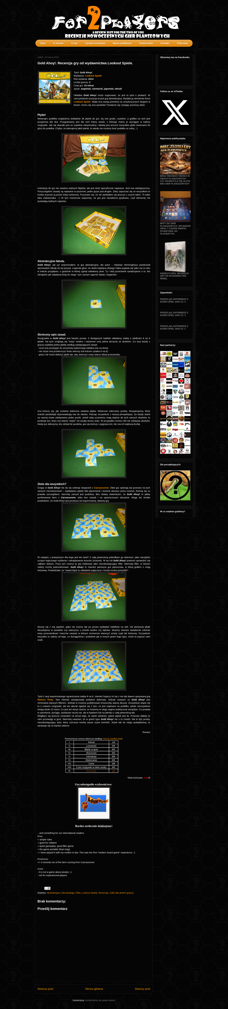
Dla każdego (67, 892)
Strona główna (94, 988)
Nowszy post (45, 988)
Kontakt (165, 43)
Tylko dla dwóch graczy (122, 892)
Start (42, 43)
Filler (78, 892)
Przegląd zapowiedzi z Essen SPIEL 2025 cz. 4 (174, 300)
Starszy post (142, 988)
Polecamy (182, 43)
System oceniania (95, 43)
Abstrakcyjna (53, 892)
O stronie (58, 43)
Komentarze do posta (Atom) (100, 1000)
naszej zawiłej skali (112, 738)
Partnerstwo (146, 43)
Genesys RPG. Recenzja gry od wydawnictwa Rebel (174, 276)
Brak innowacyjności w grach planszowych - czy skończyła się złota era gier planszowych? (175, 180)
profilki (190, 49)
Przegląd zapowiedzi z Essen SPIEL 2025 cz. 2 (174, 327)
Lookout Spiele (89, 892)
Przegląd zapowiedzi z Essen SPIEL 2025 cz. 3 (174, 313)
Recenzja (103, 892)
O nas (74, 43)
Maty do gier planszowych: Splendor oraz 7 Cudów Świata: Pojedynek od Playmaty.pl (175, 228)
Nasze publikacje (122, 43)
